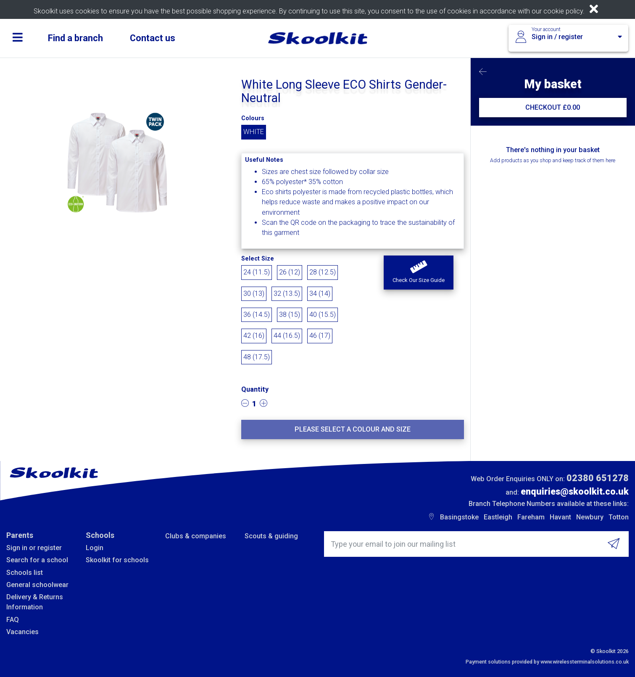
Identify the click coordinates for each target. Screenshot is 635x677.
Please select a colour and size (353, 429)
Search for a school (37, 560)
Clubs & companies (195, 536)
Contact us (152, 38)
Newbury (589, 517)
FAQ (12, 620)
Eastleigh (498, 517)
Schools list (24, 573)
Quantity (255, 389)
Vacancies (22, 632)
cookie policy (563, 11)
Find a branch (75, 38)
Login (94, 548)
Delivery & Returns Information (34, 602)
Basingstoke (459, 517)
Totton (619, 517)
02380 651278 (597, 478)
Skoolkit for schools (117, 560)
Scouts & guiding (271, 536)
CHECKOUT (552, 107)
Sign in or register (34, 548)
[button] (418, 273)
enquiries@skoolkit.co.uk (575, 491)
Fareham (531, 517)
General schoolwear (37, 585)
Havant (560, 517)
